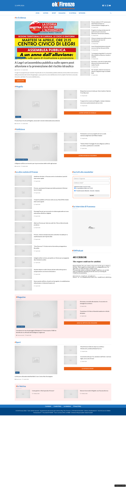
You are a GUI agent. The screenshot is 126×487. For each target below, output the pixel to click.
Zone (38, 13)
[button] (110, 13)
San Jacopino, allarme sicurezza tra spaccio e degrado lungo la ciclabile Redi (100, 71)
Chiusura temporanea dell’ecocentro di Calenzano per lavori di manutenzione (101, 39)
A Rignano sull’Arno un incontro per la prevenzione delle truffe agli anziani (36, 163)
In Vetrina (72, 13)
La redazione (67, 406)
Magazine (63, 13)
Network (82, 13)
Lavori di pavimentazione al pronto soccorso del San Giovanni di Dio (100, 47)
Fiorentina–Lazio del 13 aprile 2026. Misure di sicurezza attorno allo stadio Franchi (101, 63)
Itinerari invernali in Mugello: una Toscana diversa (94, 390)
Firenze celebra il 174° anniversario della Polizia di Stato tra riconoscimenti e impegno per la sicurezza (101, 23)
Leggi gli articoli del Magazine (87, 323)
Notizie (46, 13)
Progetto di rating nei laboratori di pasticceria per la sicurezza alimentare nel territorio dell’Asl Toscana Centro (100, 31)
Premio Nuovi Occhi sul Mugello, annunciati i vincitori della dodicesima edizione (37, 120)
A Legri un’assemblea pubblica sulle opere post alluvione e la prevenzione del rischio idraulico (44, 64)
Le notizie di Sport (88, 368)
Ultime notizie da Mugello (87, 113)
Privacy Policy (77, 406)
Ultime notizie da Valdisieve (88, 155)
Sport (54, 13)
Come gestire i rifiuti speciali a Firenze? (43, 390)
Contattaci (48, 406)
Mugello (18, 116)
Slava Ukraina (20, 326)
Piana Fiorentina (20, 57)
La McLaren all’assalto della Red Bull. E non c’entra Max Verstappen (34, 376)
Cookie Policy (57, 406)
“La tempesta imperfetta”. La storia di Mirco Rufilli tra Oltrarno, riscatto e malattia (101, 55)
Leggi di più (20, 80)
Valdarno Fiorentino (21, 159)
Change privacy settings (120, 485)
